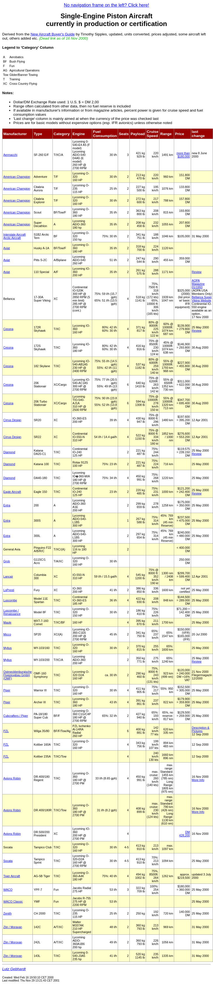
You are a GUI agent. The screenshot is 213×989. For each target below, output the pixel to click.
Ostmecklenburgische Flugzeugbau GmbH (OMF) (17, 675)
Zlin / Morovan (12, 942)
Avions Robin (12, 778)
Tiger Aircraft (11, 876)
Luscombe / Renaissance (12, 612)
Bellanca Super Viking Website (202, 298)
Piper (6, 690)
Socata (7, 860)
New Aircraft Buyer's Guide (53, 34)
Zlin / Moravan (12, 927)
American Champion (16, 176)
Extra (6, 505)
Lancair (8, 576)
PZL (6, 731)
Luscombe (10, 600)
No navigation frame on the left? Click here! (106, 5)
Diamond (9, 452)
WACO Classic (13, 901)
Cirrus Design (12, 420)
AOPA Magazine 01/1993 (198, 284)
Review (197, 272)
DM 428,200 (184, 833)
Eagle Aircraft (12, 491)
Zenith (7, 913)
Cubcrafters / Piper (15, 715)
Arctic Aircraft (12, 237)
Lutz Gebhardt (14, 969)
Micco (7, 634)
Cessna (8, 329)
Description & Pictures (200, 729)
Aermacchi (10, 154)
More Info (198, 780)
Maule (7, 622)
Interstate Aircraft (14, 234)
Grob (6, 561)
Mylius (7, 648)
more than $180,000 (183, 154)
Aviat (6, 248)
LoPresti (8, 590)
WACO (7, 889)
